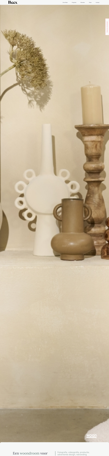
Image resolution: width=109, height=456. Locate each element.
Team (90, 2)
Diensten (82, 2)
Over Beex (65, 2)
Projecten (74, 2)
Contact (97, 2)
